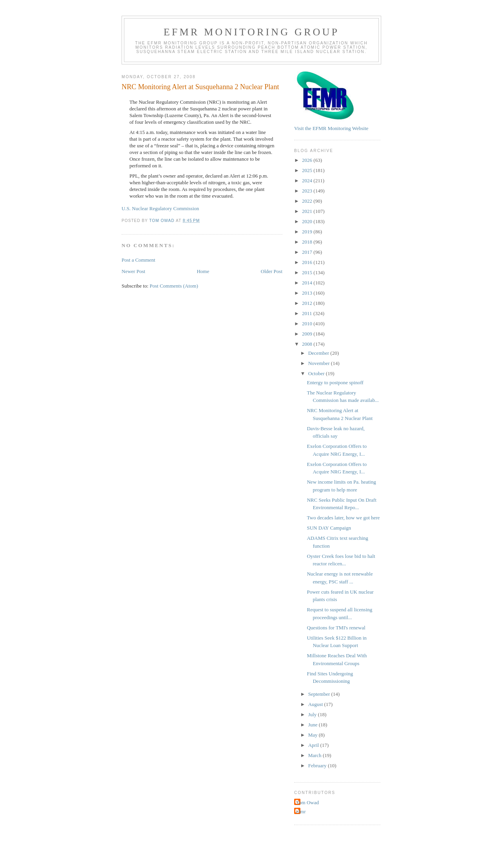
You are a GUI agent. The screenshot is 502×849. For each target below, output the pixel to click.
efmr (301, 811)
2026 (307, 160)
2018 (307, 242)
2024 (307, 180)
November (319, 363)
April (314, 745)
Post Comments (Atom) (174, 286)
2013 (307, 293)
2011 (307, 313)
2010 (307, 323)
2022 (307, 201)
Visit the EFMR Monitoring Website (331, 128)
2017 (307, 252)
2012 (307, 303)
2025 (307, 170)
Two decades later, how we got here (343, 518)
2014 (307, 283)
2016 (307, 262)
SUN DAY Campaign (329, 528)
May (313, 735)
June (313, 725)
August (316, 704)
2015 (307, 272)
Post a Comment (138, 260)
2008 (307, 344)
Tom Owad (307, 802)
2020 (307, 221)
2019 (307, 232)
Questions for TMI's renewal (336, 628)
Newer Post (133, 271)
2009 (307, 334)
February (318, 765)
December (319, 353)
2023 (307, 191)
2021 (307, 211)
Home (203, 271)
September (319, 694)
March (315, 755)
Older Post (271, 271)
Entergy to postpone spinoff (335, 382)
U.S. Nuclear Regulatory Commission (160, 208)
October (317, 373)
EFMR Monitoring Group (251, 32)
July (313, 714)
